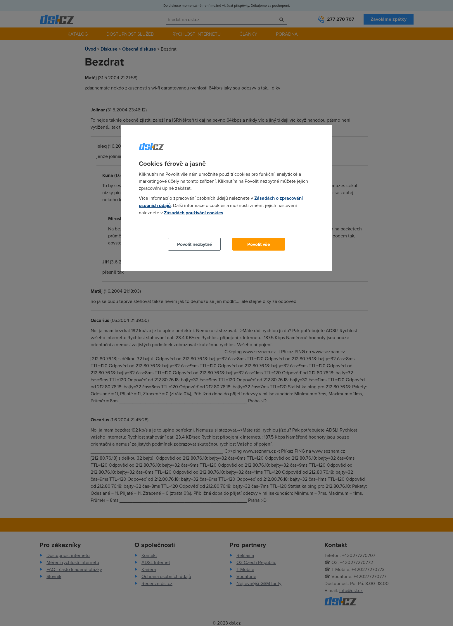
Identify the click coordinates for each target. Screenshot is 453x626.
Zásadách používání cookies (193, 212)
